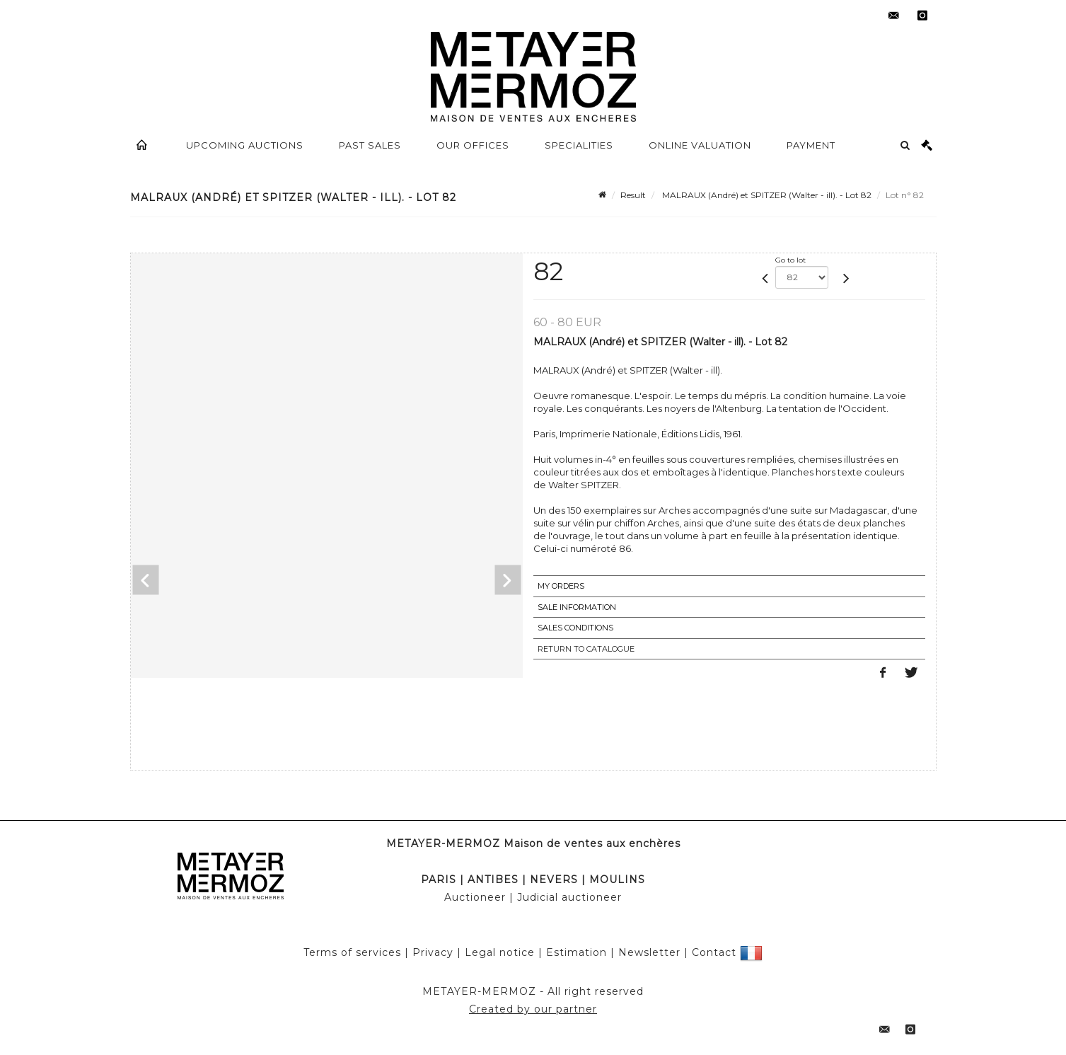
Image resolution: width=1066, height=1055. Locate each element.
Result (633, 195)
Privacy (432, 952)
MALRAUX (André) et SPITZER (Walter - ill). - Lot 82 (765, 195)
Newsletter (649, 952)
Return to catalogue (586, 649)
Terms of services (352, 952)
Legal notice (500, 952)
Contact (714, 952)
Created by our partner (533, 1009)
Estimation (576, 952)
